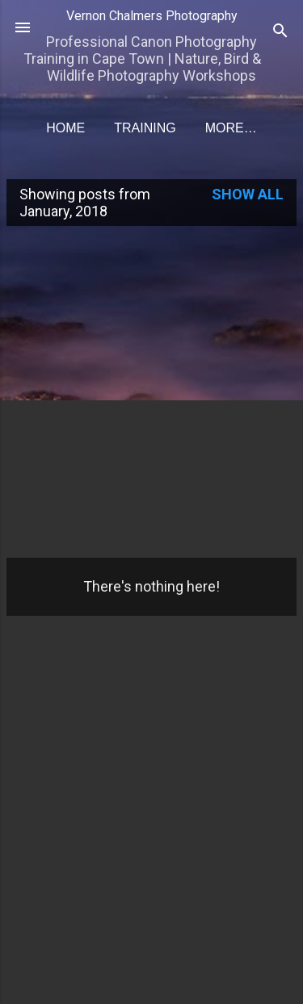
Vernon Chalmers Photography (152, 15)
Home (65, 128)
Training (144, 128)
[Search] (280, 32)
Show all (248, 194)
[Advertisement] (151, 390)
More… (231, 128)
